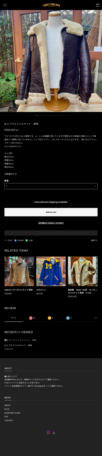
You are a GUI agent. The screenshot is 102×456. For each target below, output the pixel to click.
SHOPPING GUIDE (12, 413)
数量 (6, 182)
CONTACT (8, 420)
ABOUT (7, 405)
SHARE (19, 242)
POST (8, 242)
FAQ (6, 416)
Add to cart (51, 213)
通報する (94, 242)
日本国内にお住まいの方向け (51, 224)
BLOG (6, 409)
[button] (36, 115)
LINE (29, 242)
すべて (13, 319)
